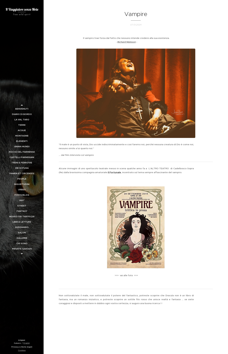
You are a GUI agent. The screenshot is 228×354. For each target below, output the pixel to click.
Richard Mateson (126, 41)
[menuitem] (22, 108)
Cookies (22, 350)
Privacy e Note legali (21, 347)
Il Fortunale (114, 172)
